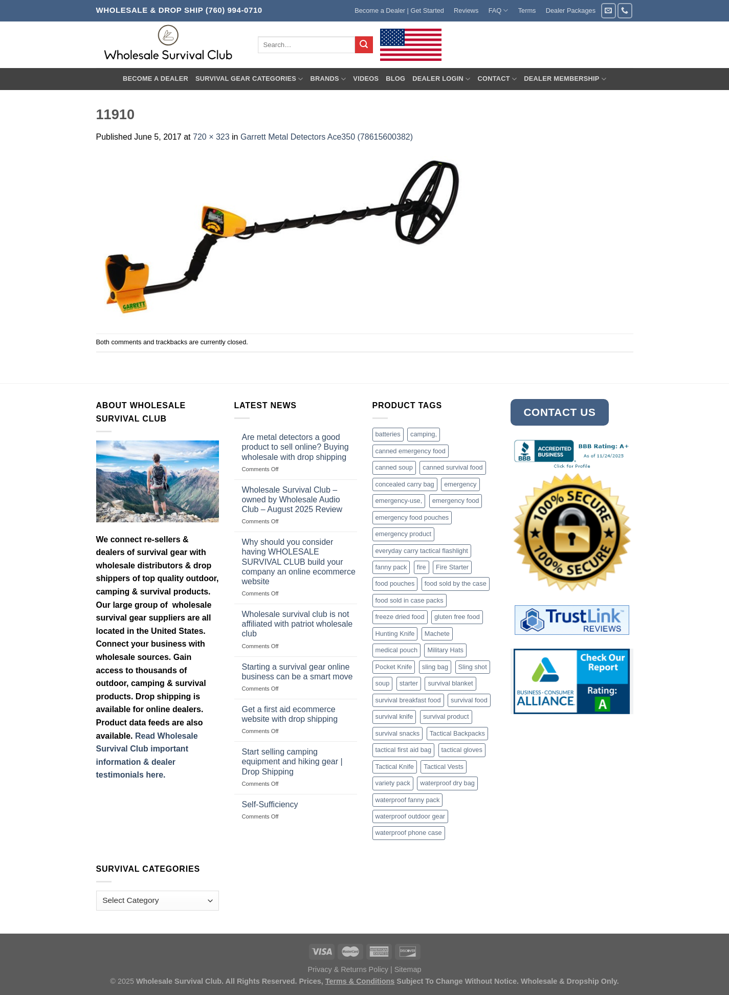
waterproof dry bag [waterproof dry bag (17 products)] (447, 783)
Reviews (466, 10)
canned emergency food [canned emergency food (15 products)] (410, 451)
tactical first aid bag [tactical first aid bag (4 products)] (403, 750)
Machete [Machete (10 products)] (437, 633)
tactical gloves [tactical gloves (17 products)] (461, 750)
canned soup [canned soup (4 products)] (394, 467)
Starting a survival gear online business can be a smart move (297, 671)
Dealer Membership (565, 79)
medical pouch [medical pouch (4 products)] (396, 650)
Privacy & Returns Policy (347, 969)
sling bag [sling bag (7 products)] (435, 667)
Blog (395, 78)
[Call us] (624, 10)
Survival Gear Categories (249, 79)
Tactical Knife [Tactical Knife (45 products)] (394, 766)
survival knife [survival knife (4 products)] (394, 716)
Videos (366, 78)
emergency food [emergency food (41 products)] (455, 500)
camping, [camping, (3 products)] (423, 434)
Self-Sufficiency (270, 804)
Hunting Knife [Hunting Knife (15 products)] (395, 633)
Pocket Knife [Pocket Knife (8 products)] (393, 667)
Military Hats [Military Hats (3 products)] (445, 650)
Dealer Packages (570, 10)
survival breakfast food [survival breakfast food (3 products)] (408, 700)
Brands (328, 79)
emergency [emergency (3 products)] (460, 484)
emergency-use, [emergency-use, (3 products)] (399, 500)
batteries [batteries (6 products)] (388, 434)
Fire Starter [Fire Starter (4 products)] (452, 567)
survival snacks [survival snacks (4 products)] (397, 733)
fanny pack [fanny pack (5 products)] (391, 567)
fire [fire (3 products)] (421, 567)
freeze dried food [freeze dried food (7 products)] (400, 617)
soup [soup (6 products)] (382, 683)
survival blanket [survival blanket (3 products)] (450, 683)
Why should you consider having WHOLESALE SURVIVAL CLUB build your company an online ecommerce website (299, 562)
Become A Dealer (155, 78)
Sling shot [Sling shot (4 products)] (472, 667)
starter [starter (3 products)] (409, 683)
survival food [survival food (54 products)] (469, 700)
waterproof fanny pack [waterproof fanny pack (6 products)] (407, 800)
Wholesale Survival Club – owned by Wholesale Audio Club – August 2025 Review (292, 499)
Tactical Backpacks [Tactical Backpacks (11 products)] (457, 733)
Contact (497, 79)
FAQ (499, 10)
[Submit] (363, 45)
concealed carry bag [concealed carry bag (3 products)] (404, 484)
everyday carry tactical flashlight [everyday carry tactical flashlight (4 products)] (421, 551)
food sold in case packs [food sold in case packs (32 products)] (409, 600)
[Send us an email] (608, 10)
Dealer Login (441, 79)
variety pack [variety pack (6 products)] (392, 783)
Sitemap (408, 969)
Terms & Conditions (360, 981)
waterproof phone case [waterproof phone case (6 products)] (408, 832)
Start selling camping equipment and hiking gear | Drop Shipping (292, 761)
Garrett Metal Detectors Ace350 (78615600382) (326, 136)
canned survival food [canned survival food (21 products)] (452, 467)
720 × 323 (211, 136)
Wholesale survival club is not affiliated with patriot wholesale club (297, 624)
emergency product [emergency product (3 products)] (403, 534)
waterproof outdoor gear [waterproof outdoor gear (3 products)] (410, 816)
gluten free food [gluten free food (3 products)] (457, 617)
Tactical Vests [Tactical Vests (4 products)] (443, 766)
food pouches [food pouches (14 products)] (395, 583)
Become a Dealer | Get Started (399, 10)
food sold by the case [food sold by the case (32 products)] (456, 583)
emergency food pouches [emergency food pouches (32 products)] (412, 517)
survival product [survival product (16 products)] (446, 716)
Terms (527, 10)
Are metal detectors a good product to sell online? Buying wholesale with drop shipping (295, 447)
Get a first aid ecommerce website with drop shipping (290, 714)
